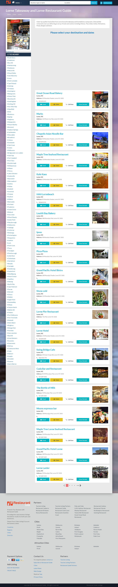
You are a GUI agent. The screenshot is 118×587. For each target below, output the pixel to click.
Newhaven (10, 68)
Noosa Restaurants (42, 513)
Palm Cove (96, 536)
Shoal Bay (59, 534)
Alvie (9, 112)
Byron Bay (59, 529)
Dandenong (11, 269)
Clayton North (12, 307)
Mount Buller (11, 73)
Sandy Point (11, 220)
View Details (83, 104)
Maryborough (12, 222)
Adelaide (96, 525)
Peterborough (12, 253)
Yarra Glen (10, 214)
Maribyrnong (11, 65)
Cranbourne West (13, 348)
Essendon (10, 341)
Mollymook (77, 536)
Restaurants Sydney (100, 506)
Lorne (19, 14)
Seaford (10, 196)
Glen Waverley (12, 75)
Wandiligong (11, 274)
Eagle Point (11, 299)
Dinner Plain (11, 96)
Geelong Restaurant (100, 513)
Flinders (10, 312)
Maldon (10, 297)
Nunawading (11, 302)
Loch (9, 243)
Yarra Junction (12, 333)
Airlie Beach (59, 536)
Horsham (10, 330)
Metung (10, 281)
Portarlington (12, 235)
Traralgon (10, 251)
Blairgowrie (11, 94)
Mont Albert (11, 323)
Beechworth (11, 99)
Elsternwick (11, 343)
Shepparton (11, 238)
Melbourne (11, 150)
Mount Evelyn (12, 276)
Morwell (10, 292)
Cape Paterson (12, 287)
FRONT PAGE (11, 570)
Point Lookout (78, 534)
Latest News (37, 568)
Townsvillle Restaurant (81, 513)
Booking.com (10, 51)
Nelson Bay (40, 529)
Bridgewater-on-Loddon (15, 153)
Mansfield (10, 109)
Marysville (10, 70)
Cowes (9, 148)
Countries (10, 527)
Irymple (10, 356)
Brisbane (77, 525)
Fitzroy (9, 171)
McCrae (10, 346)
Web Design (37, 571)
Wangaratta (11, 122)
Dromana (10, 88)
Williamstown (11, 166)
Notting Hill (11, 104)
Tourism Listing (40, 506)
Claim (56, 104)
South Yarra (11, 57)
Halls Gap (10, 155)
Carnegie (10, 266)
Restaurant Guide (60, 508)
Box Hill (10, 63)
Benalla (10, 263)
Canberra (96, 527)
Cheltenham (11, 258)
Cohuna (10, 140)
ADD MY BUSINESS (13, 568)
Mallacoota (11, 225)
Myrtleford (11, 261)
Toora (9, 248)
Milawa (9, 168)
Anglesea (10, 119)
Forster (95, 532)
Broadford (10, 137)
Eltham (9, 305)
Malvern (10, 353)
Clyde (9, 351)
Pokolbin (39, 538)
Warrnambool (11, 181)
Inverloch (10, 191)
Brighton (10, 325)
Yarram (9, 289)
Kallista (10, 184)
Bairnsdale (10, 202)
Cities (14, 14)
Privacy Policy (38, 577)
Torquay (10, 194)
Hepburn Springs (12, 130)
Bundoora (10, 114)
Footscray (10, 230)
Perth (38, 527)
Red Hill (10, 335)
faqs (41, 574)
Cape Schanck (11, 83)
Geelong (10, 86)
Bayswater (11, 178)
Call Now (69, 104)
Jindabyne (77, 529)
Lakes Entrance (12, 173)
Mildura (10, 199)
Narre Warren (11, 364)
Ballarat (10, 212)
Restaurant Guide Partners (68, 565)
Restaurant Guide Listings (95, 585)
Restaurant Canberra (42, 508)
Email (43, 104)
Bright (39, 532)
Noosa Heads (97, 529)
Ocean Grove (11, 209)
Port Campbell (12, 158)
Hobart (76, 527)
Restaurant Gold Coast (62, 510)
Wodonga (10, 233)
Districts (10, 535)
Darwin (58, 527)
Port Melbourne (12, 315)
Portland (10, 204)
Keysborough (11, 163)
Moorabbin (11, 135)
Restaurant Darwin (99, 508)
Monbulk (10, 320)
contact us (49, 560)
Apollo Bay (11, 284)
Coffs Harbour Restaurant (82, 508)
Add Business (108, 3)
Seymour (10, 361)
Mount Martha (12, 124)
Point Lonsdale (12, 81)
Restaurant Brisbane (42, 510)
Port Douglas (78, 532)
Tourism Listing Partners (62, 506)
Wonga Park (11, 328)
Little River (11, 256)
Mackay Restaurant (80, 510)
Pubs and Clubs (79, 506)
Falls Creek (11, 145)
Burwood (10, 127)
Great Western (12, 338)
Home (9, 14)
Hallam (9, 186)
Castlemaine (11, 132)
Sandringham (11, 101)
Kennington (11, 91)
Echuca (9, 294)
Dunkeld (10, 189)
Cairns (58, 532)
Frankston (10, 207)
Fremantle (40, 536)
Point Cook (11, 245)
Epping (9, 117)
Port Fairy (10, 160)
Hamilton (10, 279)
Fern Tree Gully (12, 317)
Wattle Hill (11, 310)
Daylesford (11, 271)
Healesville (11, 176)
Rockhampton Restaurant (101, 510)
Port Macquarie (60, 538)
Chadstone (11, 60)
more (79, 485)
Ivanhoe (10, 240)
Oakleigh (10, 227)
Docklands (10, 142)
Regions (9, 530)
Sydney (39, 525)
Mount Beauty (12, 217)
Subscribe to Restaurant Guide (43, 562)
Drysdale (10, 359)
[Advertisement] (72, 62)
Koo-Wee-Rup (12, 106)
